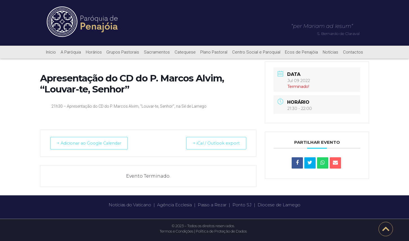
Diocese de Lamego (279, 204)
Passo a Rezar (212, 204)
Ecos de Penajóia (301, 52)
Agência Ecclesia (174, 204)
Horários (94, 52)
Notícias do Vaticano (130, 204)
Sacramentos (157, 52)
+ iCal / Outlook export (214, 143)
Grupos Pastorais (122, 52)
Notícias (330, 52)
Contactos (353, 52)
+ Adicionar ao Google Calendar (92, 143)
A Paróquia (71, 52)
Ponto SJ (242, 204)
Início (51, 52)
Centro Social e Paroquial (256, 52)
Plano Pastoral (213, 52)
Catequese (185, 52)
